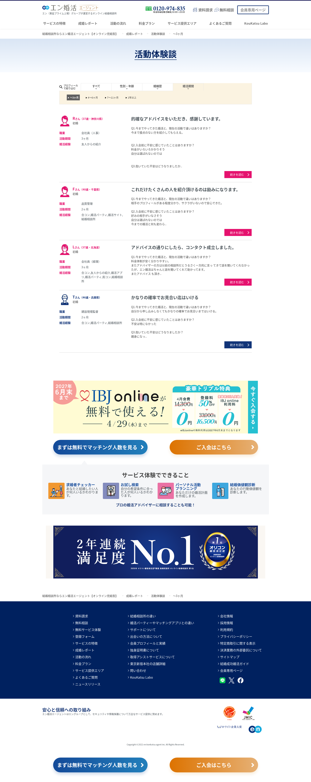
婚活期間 (188, 86)
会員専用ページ (253, 9)
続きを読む (237, 174)
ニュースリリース (87, 684)
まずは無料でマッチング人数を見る (97, 447)
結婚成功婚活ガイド (234, 663)
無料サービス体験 (88, 629)
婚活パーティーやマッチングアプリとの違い (162, 622)
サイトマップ (229, 656)
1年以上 (132, 97)
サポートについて (143, 629)
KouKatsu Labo (256, 23)
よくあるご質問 (220, 23)
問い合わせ (138, 670)
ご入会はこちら (213, 447)
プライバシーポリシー (236, 636)
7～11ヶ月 (113, 97)
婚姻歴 (157, 86)
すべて (96, 86)
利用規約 (226, 629)
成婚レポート (87, 23)
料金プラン (147, 23)
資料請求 (81, 616)
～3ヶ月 (74, 97)
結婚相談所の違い (143, 616)
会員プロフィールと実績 (147, 643)
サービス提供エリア (182, 23)
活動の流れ (118, 23)
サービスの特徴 (54, 23)
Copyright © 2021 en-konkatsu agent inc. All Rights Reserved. (155, 744)
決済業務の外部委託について (241, 650)
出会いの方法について (146, 636)
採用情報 (226, 622)
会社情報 (226, 616)
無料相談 (81, 622)
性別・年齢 (127, 86)
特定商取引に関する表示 (237, 643)
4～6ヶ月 (93, 97)
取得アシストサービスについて (152, 656)
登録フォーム (84, 636)
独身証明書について (144, 650)
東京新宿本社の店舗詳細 (147, 663)
